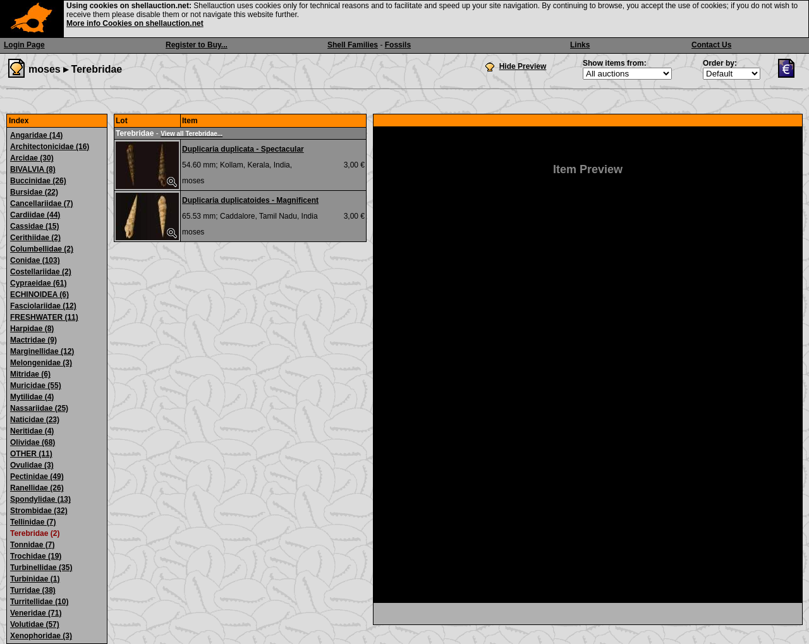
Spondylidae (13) (40, 499)
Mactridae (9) (33, 340)
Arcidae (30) (32, 158)
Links (580, 44)
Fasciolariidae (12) (43, 305)
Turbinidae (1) (34, 578)
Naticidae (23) (34, 419)
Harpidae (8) (32, 328)
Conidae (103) (35, 260)
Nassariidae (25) (39, 408)
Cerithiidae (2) (35, 237)
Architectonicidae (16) (49, 146)
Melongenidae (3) (41, 362)
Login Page (24, 44)
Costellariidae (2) (40, 271)
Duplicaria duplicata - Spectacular (243, 149)
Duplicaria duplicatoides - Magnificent (250, 200)
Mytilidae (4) (32, 396)
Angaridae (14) (36, 135)
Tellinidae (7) (33, 522)
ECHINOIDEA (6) (39, 294)
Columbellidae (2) (41, 249)
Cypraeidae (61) (38, 283)
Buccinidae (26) (38, 180)
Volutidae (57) (34, 624)
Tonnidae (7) (32, 544)
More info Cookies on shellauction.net (135, 23)
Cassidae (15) (34, 226)
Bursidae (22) (34, 192)
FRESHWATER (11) (44, 317)
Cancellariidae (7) (41, 203)
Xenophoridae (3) (41, 635)
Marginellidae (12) (42, 351)
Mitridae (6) (30, 374)
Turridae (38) (33, 590)
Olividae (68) (32, 442)
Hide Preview (523, 66)
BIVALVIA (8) (33, 169)
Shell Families (352, 44)
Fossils (398, 44)
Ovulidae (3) (32, 465)
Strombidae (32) (39, 510)
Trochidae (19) (35, 556)
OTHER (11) (31, 453)
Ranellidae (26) (37, 487)
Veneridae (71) (35, 613)
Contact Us (711, 44)
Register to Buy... (197, 44)
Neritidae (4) (32, 431)
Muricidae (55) (35, 385)
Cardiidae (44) (35, 214)
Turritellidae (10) (39, 601)
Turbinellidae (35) (41, 567)
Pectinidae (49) (37, 476)
